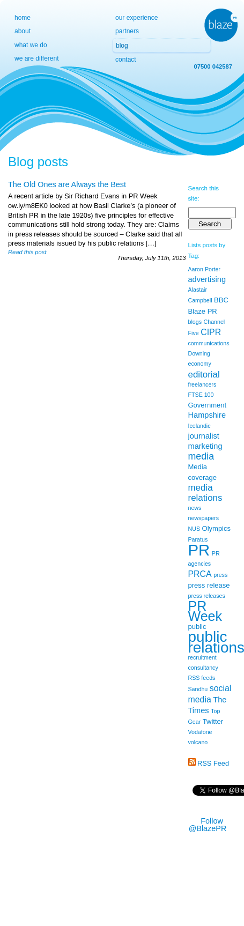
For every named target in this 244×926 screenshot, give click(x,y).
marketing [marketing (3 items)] (205, 446)
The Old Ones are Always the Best (67, 184)
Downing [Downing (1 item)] (199, 353)
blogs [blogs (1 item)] (195, 321)
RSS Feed (213, 763)
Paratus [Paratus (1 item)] (198, 539)
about (22, 31)
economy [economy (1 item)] (199, 363)
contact (125, 59)
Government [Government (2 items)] (207, 405)
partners (127, 31)
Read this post (27, 252)
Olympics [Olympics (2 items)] (216, 528)
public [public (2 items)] (197, 627)
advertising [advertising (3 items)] (207, 279)
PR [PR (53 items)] (199, 550)
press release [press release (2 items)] (209, 585)
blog (122, 45)
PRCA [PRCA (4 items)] (200, 574)
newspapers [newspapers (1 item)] (203, 518)
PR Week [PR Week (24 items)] (205, 611)
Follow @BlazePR (208, 825)
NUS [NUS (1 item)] (194, 528)
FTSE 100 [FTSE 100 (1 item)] (201, 394)
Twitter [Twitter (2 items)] (213, 721)
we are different (36, 58)
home (22, 17)
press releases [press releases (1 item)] (206, 595)
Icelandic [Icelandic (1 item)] (199, 426)
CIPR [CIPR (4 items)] (211, 332)
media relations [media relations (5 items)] (205, 493)
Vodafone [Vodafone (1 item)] (200, 732)
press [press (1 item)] (220, 575)
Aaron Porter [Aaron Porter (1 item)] (204, 269)
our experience (136, 17)
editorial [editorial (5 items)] (204, 374)
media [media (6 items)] (201, 456)
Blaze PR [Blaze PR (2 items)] (202, 311)
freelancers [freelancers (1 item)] (202, 384)
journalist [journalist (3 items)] (203, 436)
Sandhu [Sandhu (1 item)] (198, 689)
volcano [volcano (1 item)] (198, 742)
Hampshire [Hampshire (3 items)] (207, 415)
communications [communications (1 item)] (209, 343)
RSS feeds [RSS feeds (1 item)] (202, 678)
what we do (30, 45)
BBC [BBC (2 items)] (221, 300)
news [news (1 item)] (195, 508)
